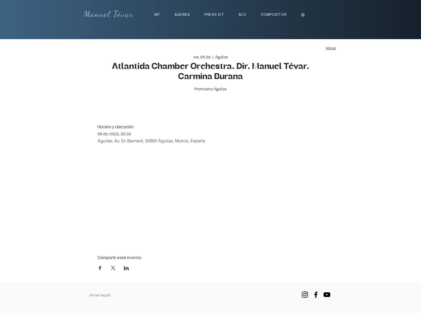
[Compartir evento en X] (113, 268)
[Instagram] (305, 294)
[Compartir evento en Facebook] (100, 268)
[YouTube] (327, 294)
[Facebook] (316, 294)
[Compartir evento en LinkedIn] (126, 268)
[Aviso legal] (100, 295)
